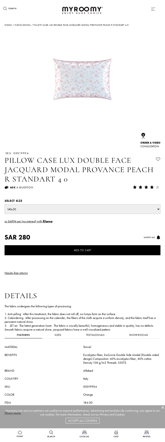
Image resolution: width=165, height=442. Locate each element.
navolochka (23, 25)
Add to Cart (82, 250)
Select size (13, 201)
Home (8, 25)
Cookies (120, 414)
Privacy (104, 414)
